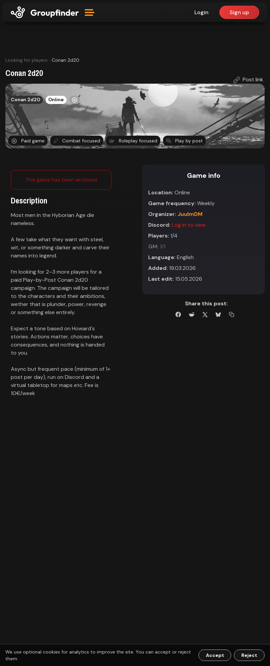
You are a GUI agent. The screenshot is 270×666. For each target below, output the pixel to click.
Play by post (184, 141)
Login (201, 12)
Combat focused (76, 141)
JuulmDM (190, 214)
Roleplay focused (133, 141)
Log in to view (189, 224)
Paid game (28, 141)
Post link (248, 79)
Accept (215, 655)
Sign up (239, 12)
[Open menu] (89, 12)
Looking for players (26, 60)
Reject (249, 655)
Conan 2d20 (25, 99)
